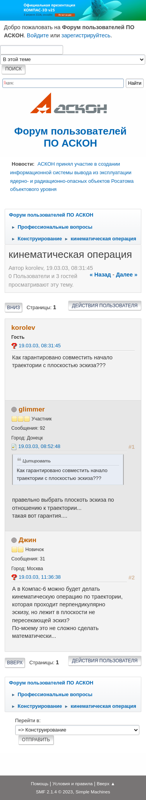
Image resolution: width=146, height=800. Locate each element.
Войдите (38, 35)
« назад (100, 274)
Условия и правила (73, 783)
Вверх (15, 662)
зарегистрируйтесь (86, 35)
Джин (28, 540)
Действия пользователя (105, 305)
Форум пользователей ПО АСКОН (70, 137)
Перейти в (27, 720)
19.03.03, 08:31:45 (40, 345)
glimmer (32, 409)
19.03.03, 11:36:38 (40, 577)
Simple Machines (93, 791)
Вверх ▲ (106, 783)
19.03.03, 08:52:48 (39, 446)
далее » (126, 274)
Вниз (13, 307)
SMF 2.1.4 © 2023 (54, 791)
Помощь (39, 783)
